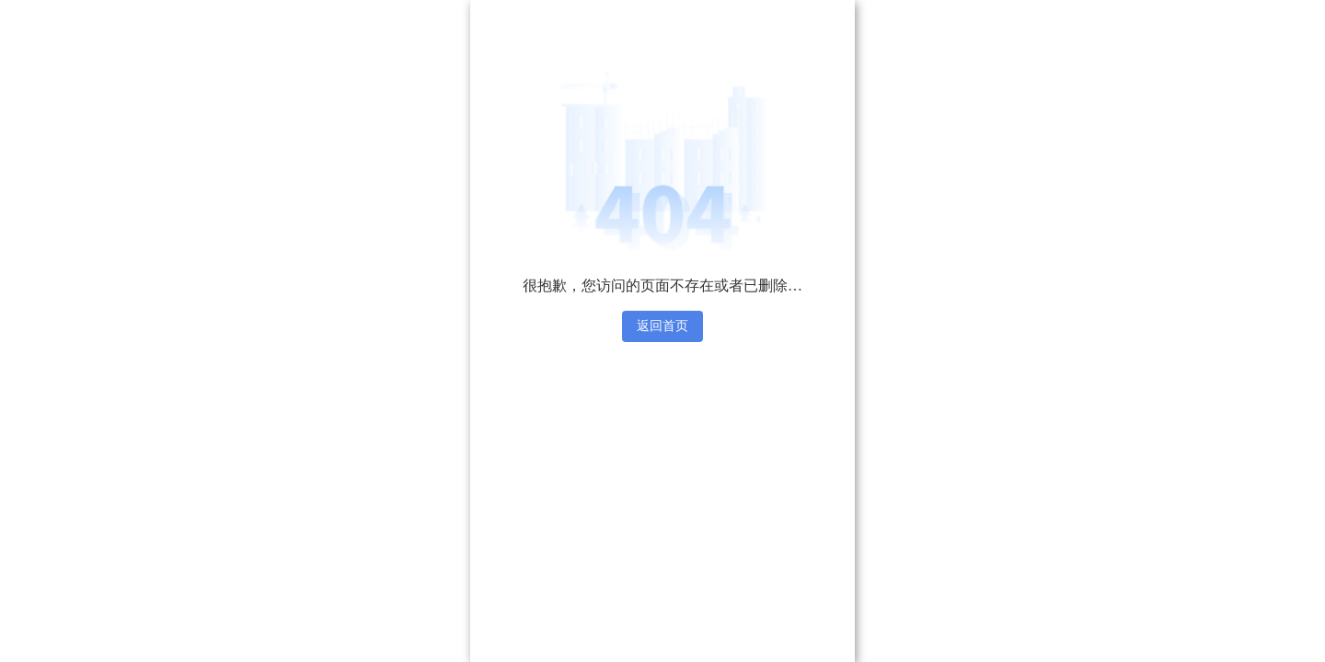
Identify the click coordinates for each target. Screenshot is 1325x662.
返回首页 (662, 326)
